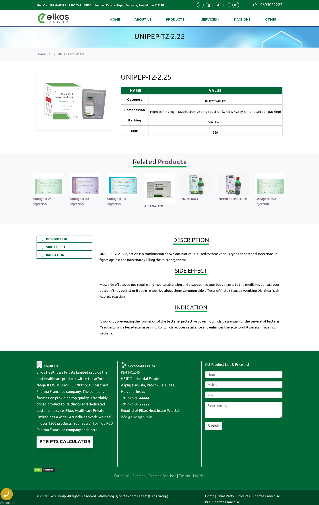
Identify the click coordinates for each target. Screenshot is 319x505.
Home (41, 54)
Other (270, 19)
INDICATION (55, 255)
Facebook (122, 476)
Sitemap (139, 476)
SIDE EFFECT (56, 247)
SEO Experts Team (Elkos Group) (143, 496)
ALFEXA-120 (153, 206)
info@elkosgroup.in (136, 417)
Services (209, 19)
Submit (213, 426)
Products (175, 19)
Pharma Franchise (266, 496)
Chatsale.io (6, 502)
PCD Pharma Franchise (222, 502)
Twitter (184, 476)
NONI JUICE (190, 199)
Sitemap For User (162, 476)
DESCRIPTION (56, 239)
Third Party (225, 496)
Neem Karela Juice (232, 199)
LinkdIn (199, 476)
